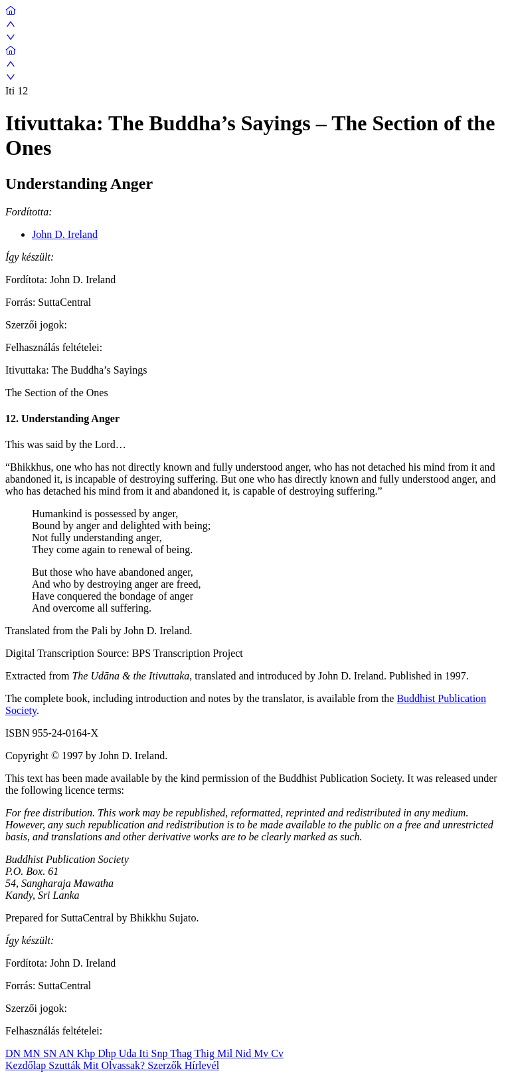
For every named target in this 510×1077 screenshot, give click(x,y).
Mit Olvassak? (115, 1065)
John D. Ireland (65, 234)
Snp (161, 1053)
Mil (226, 1053)
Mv (262, 1053)
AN (67, 1053)
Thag (182, 1053)
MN (33, 1053)
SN (51, 1053)
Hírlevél (202, 1065)
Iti (145, 1053)
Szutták (65, 1065)
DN (14, 1053)
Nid (244, 1053)
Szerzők (166, 1065)
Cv (277, 1053)
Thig (206, 1053)
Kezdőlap (26, 1065)
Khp (87, 1053)
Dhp (108, 1053)
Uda (129, 1053)
